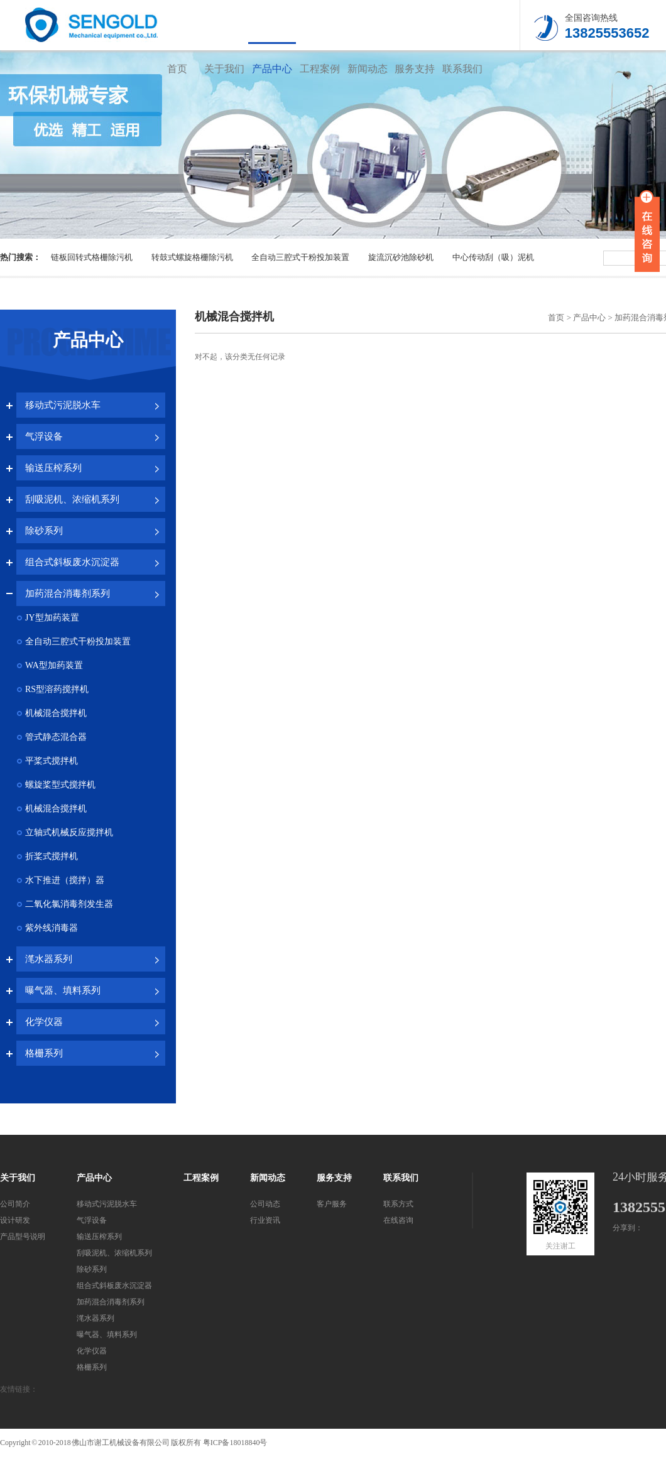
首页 (177, 68)
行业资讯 (265, 1220)
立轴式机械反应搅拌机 (69, 832)
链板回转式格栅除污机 (92, 257)
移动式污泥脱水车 (63, 405)
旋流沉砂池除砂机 (401, 257)
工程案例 (320, 68)
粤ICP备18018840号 (235, 1442)
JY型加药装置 (52, 617)
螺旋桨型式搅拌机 (60, 784)
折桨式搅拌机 (51, 856)
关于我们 (224, 68)
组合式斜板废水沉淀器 (72, 562)
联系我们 (462, 68)
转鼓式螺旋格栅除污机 (192, 257)
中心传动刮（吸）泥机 (493, 257)
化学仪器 (44, 1022)
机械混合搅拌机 (56, 713)
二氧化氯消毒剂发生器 (69, 904)
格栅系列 (44, 1053)
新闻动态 (367, 68)
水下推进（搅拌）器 (64, 880)
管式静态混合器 (56, 737)
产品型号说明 (22, 1236)
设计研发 (15, 1220)
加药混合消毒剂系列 (67, 593)
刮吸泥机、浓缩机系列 (72, 499)
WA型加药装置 (54, 665)
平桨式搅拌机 (51, 761)
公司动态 (265, 1204)
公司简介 (15, 1204)
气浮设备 (44, 436)
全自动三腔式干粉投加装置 (300, 257)
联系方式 (398, 1204)
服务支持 (415, 68)
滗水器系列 (48, 959)
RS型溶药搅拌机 (57, 689)
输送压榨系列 (53, 468)
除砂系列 (44, 531)
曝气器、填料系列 (63, 990)
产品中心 (272, 68)
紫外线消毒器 (51, 928)
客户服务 (332, 1204)
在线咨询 (398, 1220)
